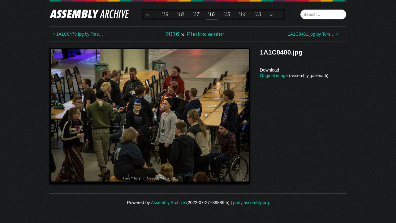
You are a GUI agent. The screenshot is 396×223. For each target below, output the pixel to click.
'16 (211, 14)
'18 (180, 14)
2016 (172, 34)
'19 (164, 14)
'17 (195, 14)
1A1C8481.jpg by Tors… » (312, 34)
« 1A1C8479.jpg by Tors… (77, 34)
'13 (257, 14)
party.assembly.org (251, 202)
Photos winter (205, 34)
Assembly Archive (168, 202)
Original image (274, 75)
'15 (226, 14)
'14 (242, 14)
